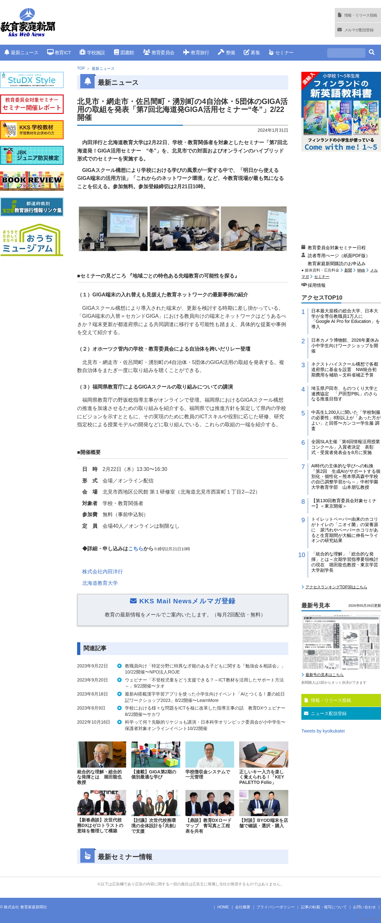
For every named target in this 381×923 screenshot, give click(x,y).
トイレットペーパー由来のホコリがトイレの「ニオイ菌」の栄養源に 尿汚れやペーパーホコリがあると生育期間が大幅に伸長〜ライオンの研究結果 (344, 530)
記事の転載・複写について (324, 907)
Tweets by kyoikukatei (323, 730)
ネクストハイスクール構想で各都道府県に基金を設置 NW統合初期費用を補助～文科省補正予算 (344, 369)
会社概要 (242, 907)
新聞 (348, 270)
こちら (135, 548)
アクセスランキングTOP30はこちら (336, 587)
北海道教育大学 (100, 583)
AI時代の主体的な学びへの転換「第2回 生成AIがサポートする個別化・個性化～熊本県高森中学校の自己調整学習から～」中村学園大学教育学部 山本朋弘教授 (345, 476)
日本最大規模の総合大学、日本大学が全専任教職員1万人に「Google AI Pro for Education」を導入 (345, 318)
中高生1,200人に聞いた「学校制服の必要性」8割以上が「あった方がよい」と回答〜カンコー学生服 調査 (346, 420)
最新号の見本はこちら (325, 675)
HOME (223, 907)
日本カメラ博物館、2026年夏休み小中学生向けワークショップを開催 (345, 346)
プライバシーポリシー (275, 907)
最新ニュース (21, 52)
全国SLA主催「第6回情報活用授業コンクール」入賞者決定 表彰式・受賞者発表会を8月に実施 (345, 447)
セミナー (281, 52)
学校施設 (92, 52)
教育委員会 (159, 52)
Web (361, 270)
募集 (252, 52)
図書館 (124, 52)
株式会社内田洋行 (102, 571)
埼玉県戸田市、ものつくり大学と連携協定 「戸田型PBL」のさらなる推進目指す (344, 394)
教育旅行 (196, 52)
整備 (226, 52)
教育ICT (59, 52)
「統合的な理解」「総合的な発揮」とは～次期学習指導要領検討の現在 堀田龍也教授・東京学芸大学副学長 (344, 561)
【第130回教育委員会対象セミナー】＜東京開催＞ (344, 503)
